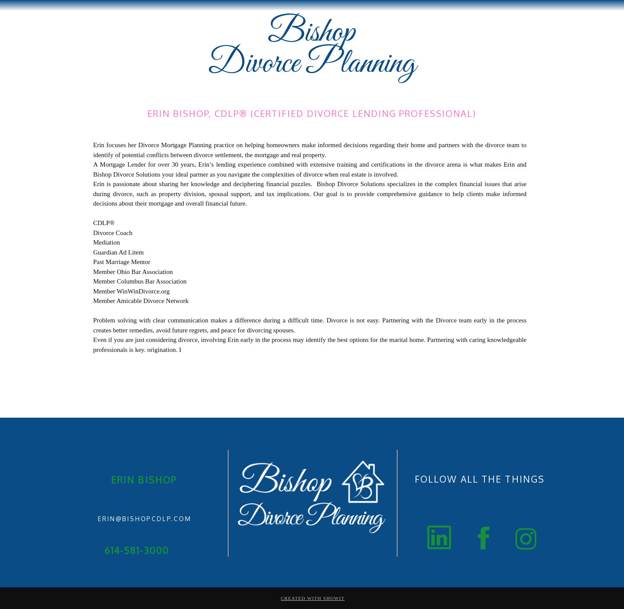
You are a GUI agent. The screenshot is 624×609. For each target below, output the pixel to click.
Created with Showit (312, 598)
